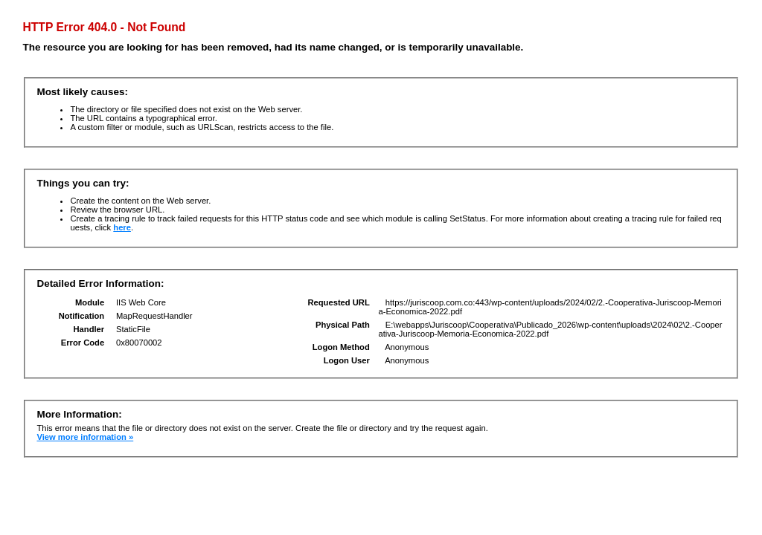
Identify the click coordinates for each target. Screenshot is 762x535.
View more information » (84, 436)
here (122, 227)
